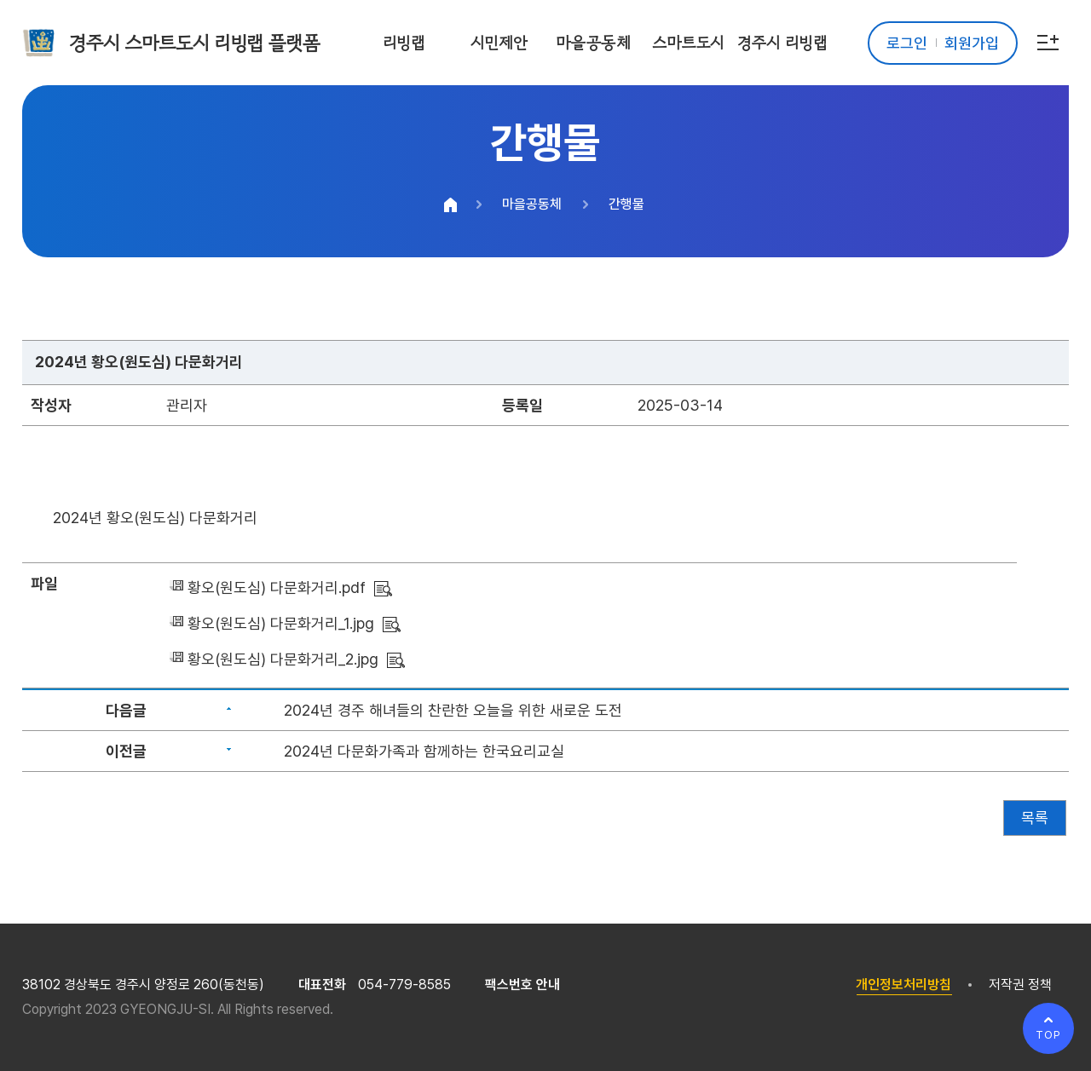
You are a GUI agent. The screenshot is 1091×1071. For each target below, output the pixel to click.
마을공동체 (532, 204)
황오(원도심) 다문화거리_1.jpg (281, 623)
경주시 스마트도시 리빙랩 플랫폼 (194, 42)
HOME (450, 204)
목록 (1034, 817)
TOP (1048, 1034)
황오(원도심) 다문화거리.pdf (277, 587)
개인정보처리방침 (903, 984)
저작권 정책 (1020, 984)
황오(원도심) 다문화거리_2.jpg (283, 659)
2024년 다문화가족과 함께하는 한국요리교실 (424, 751)
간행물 (626, 204)
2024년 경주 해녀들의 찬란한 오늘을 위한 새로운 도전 (453, 710)
